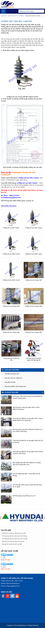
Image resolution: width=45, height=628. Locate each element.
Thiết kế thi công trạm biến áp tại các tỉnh (14, 533)
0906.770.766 (19, 581)
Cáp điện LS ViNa (10, 382)
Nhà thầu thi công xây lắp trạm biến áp (13, 541)
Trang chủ (3, 15)
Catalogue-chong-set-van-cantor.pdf (18, 173)
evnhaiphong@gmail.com (12, 586)
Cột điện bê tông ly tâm (12, 374)
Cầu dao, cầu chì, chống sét (16, 15)
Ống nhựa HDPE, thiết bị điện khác (15, 386)
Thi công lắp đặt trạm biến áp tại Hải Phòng (14, 536)
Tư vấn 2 (3, 567)
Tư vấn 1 (3, 558)
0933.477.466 (9, 581)
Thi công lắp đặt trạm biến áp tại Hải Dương (14, 538)
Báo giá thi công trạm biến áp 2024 (12, 544)
